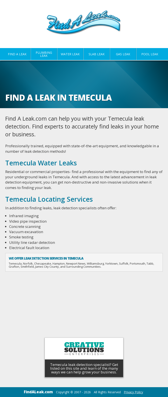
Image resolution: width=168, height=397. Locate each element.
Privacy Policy (133, 392)
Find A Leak (17, 54)
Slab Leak (97, 54)
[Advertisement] (84, 305)
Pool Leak (149, 54)
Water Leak (70, 54)
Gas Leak (123, 54)
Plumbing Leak (44, 54)
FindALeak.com (38, 391)
